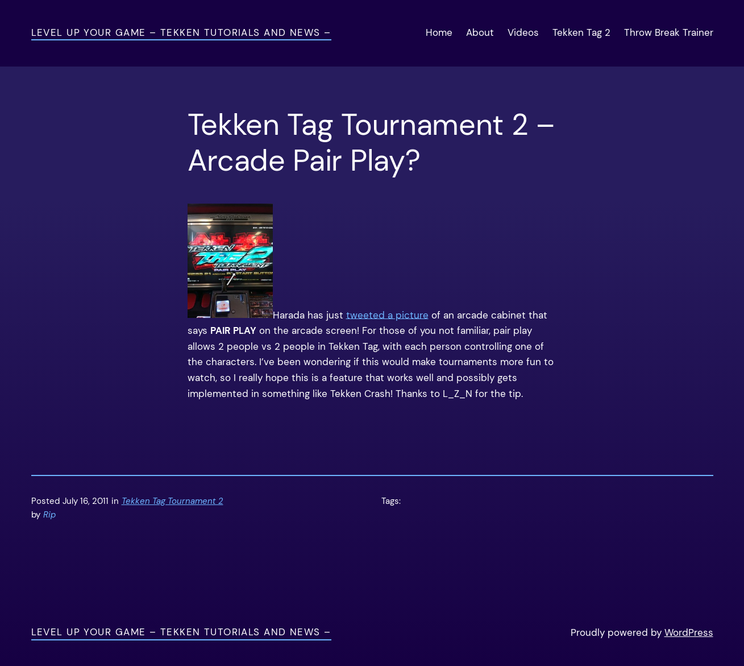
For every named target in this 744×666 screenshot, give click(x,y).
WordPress (688, 632)
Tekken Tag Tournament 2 (172, 501)
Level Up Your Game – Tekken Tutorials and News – (181, 32)
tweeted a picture (387, 314)
